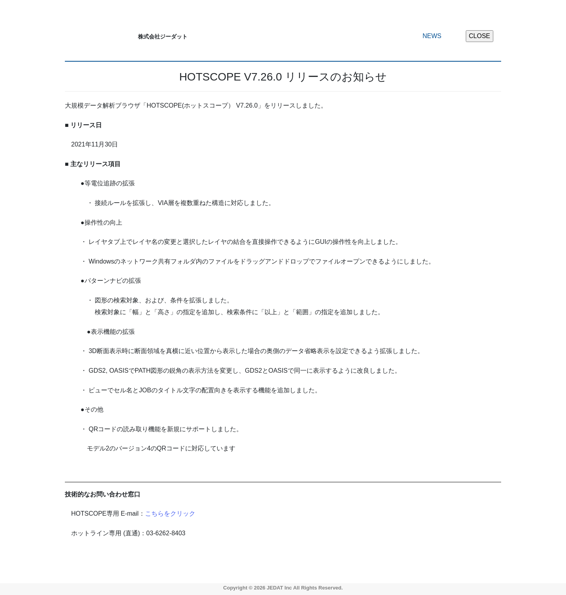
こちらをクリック (170, 513)
